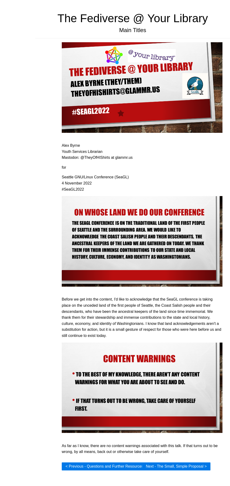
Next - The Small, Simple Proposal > (176, 466)
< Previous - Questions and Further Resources (104, 466)
